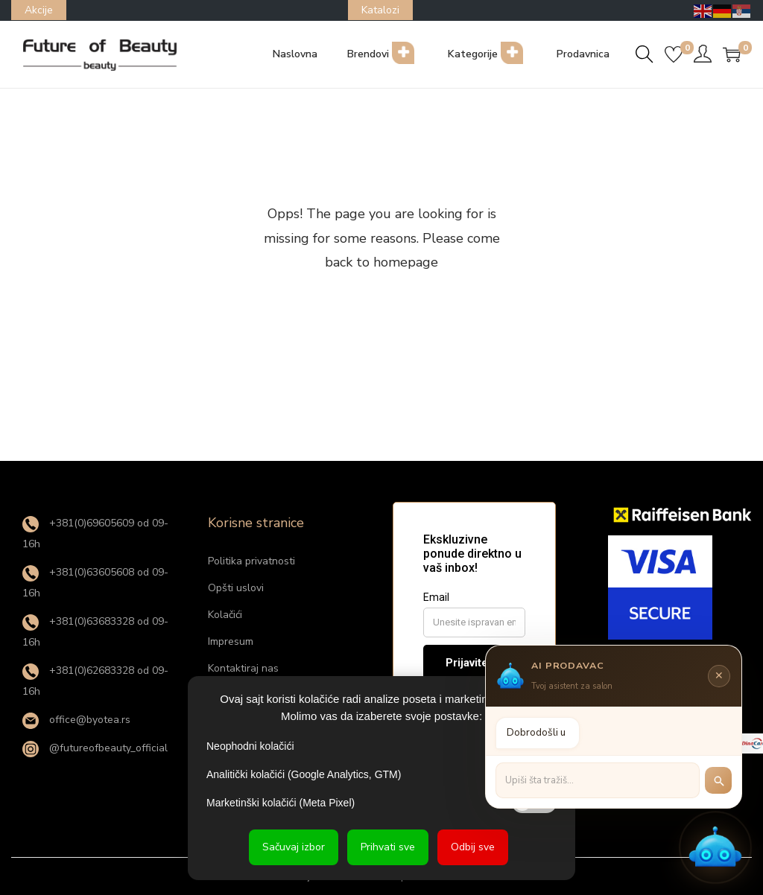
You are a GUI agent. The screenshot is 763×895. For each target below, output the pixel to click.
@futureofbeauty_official (95, 748)
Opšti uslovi (236, 588)
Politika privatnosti (251, 561)
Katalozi (380, 10)
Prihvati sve (388, 847)
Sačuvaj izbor (293, 847)
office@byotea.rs (76, 720)
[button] (715, 847)
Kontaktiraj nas (243, 668)
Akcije (39, 10)
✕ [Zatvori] (719, 673)
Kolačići (225, 615)
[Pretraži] (718, 778)
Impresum (230, 641)
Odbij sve (473, 847)
